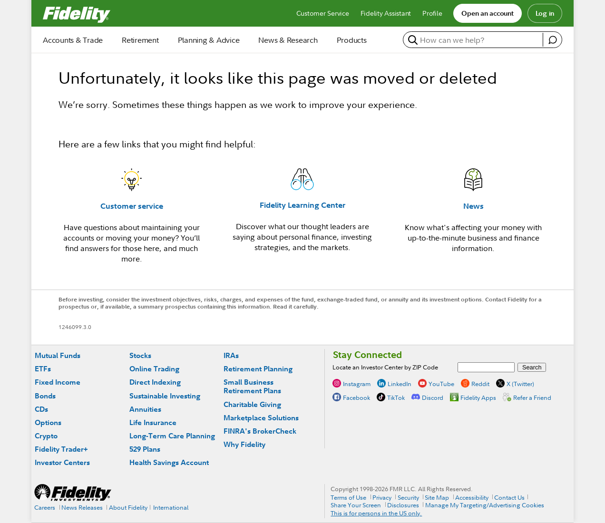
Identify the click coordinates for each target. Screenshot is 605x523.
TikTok (396, 397)
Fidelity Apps (478, 397)
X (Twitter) (520, 383)
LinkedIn (399, 383)
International (170, 507)
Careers (44, 507)
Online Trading (154, 368)
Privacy (381, 497)
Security (408, 497)
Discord (432, 397)
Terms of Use (348, 497)
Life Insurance (152, 422)
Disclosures (403, 505)
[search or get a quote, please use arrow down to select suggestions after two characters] (474, 40)
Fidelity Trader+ (61, 449)
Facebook (356, 397)
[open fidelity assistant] (552, 40)
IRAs (231, 355)
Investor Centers (62, 462)
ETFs (43, 368)
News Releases (82, 507)
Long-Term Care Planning (172, 435)
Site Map (437, 497)
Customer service (131, 206)
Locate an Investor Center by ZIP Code (385, 367)
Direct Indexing (155, 382)
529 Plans (144, 449)
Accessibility (471, 497)
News (473, 206)
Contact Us (509, 497)
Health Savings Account (169, 462)
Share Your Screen (356, 505)
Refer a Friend (532, 397)
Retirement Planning (258, 368)
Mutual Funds (57, 355)
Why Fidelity (244, 444)
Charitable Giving (252, 404)
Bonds (45, 395)
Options (48, 422)
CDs (41, 409)
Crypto (46, 435)
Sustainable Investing (164, 395)
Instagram (357, 383)
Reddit (480, 383)
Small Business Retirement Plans (252, 386)
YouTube (441, 383)
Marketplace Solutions (261, 417)
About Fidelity (128, 507)
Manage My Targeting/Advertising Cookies (484, 505)
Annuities (145, 409)
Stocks (140, 355)
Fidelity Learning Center (302, 205)
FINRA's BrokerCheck (260, 431)
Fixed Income (57, 382)
